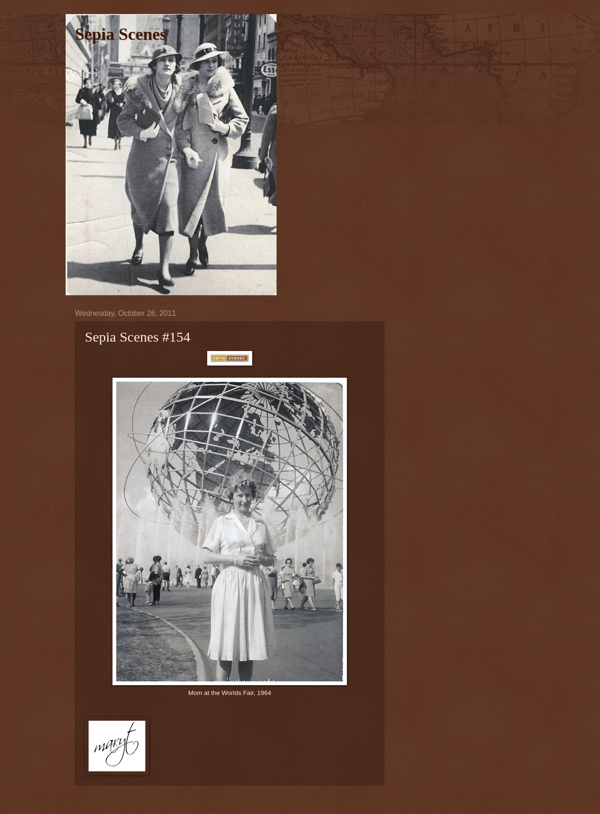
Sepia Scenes (120, 34)
